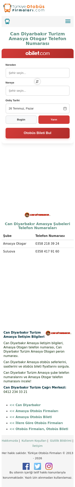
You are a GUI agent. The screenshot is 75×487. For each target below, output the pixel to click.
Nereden (11, 64)
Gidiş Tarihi (13, 100)
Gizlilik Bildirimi (61, 440)
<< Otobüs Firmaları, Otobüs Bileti (39, 429)
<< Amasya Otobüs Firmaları (34, 411)
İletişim (37, 445)
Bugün (21, 119)
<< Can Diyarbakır (25, 405)
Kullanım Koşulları (34, 440)
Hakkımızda (10, 440)
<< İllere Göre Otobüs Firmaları (36, 423)
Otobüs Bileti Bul (37, 133)
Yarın (54, 119)
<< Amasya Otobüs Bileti (31, 417)
